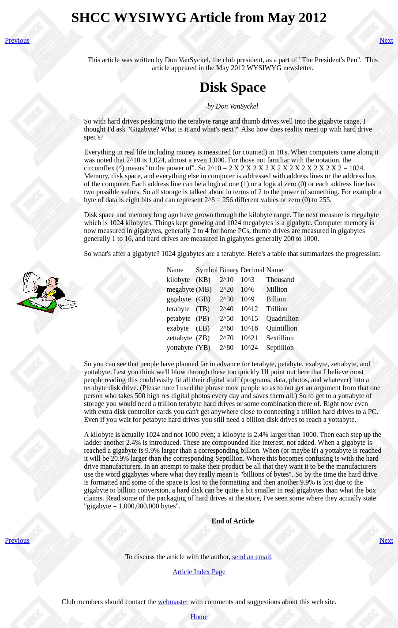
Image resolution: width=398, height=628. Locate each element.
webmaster (173, 601)
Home (198, 616)
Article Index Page (199, 571)
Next (386, 40)
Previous (17, 40)
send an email (251, 556)
